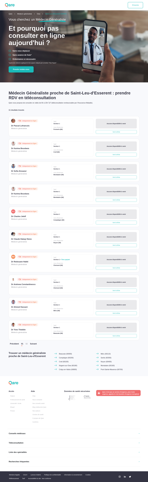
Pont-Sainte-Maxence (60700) (112, 369)
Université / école (15, 403)
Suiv (33, 344)
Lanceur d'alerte (36, 475)
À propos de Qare (38, 418)
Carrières (35, 422)
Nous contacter (37, 400)
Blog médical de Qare (39, 407)
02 (27, 344)
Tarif (23, 478)
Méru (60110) (106, 354)
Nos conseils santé (38, 403)
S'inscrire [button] (135, 5)
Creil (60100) (63, 362)
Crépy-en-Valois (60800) (68, 369)
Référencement (14, 478)
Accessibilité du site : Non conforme (39, 478)
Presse (12, 411)
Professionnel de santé (17, 400)
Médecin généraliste (24, 14)
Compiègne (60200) (66, 358)
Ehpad (12, 407)
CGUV (25, 475)
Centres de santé (37, 414)
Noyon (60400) (106, 362)
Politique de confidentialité (52, 475)
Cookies (88, 475)
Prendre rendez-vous (21, 69)
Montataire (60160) (108, 365)
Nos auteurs (36, 411)
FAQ (33, 396)
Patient (12, 396)
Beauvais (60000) (65, 354)
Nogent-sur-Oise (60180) (68, 365)
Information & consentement (73, 475)
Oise (38, 14)
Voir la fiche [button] (116, 132)
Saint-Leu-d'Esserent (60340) (56, 14)
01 (22, 344)
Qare (10, 14)
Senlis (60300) (106, 358)
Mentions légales (14, 475)
